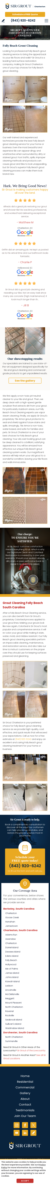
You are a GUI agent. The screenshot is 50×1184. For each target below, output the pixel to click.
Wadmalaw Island (14, 1028)
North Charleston (14, 1006)
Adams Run (11, 934)
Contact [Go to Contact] (25, 1104)
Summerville (11, 1041)
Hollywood (10, 964)
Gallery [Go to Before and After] (25, 1093)
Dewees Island (12, 951)
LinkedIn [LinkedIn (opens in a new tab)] (25, 1133)
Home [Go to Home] (25, 1076)
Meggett (9, 998)
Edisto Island (11, 956)
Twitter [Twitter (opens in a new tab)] (33, 1125)
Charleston (11, 913)
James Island (12, 972)
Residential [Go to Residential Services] (25, 1082)
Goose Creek (12, 917)
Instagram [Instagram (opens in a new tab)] (17, 1125)
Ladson (9, 985)
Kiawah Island (12, 981)
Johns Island (11, 977)
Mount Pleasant (13, 1002)
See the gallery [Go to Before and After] (25, 380)
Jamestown (11, 925)
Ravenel (9, 1011)
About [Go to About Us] (25, 1099)
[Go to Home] (25, 6)
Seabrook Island (13, 1019)
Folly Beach (11, 960)
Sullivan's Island (13, 1023)
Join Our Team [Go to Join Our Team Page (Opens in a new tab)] (25, 1116)
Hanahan (10, 921)
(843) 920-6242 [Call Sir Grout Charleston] (23, 20)
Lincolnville (10, 989)
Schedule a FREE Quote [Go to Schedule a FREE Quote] (25, 14)
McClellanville (12, 994)
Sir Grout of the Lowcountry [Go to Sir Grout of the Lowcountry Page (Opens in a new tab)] (31, 1050)
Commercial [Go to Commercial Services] (25, 1087)
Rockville (9, 1015)
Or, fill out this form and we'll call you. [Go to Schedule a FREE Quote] (25, 871)
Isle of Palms (11, 968)
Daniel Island (11, 947)
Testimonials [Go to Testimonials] (25, 1110)
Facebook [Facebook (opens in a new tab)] (25, 1125)
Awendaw (10, 939)
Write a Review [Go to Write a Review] (3, 20)
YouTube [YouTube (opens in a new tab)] (17, 1133)
